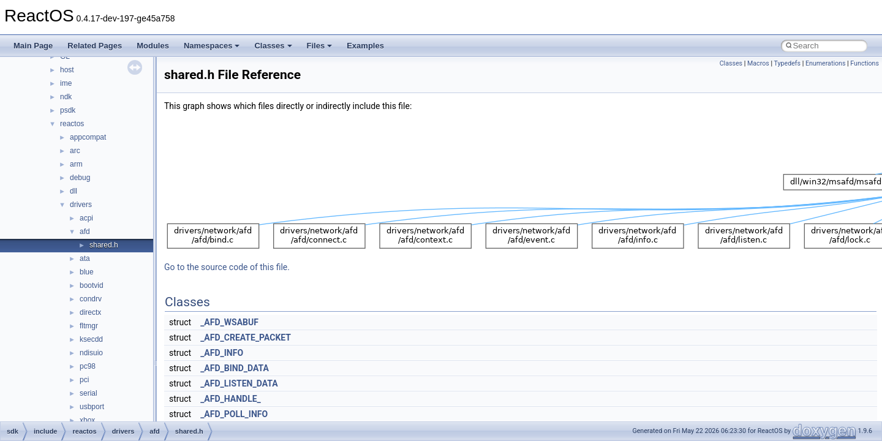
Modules (153, 45)
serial (88, 393)
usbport (92, 406)
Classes (273, 45)
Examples (365, 45)
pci (84, 379)
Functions (864, 63)
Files (320, 45)
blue (87, 272)
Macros (758, 63)
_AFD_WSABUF (229, 322)
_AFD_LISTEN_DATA (238, 383)
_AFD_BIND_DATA (234, 368)
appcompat (88, 137)
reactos (72, 123)
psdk (67, 110)
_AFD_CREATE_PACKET (245, 337)
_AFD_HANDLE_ (230, 399)
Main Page (33, 45)
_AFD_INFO (221, 353)
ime (66, 83)
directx (90, 312)
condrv (91, 299)
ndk (66, 96)
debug (80, 177)
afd (85, 231)
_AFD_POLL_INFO (234, 414)
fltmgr (89, 326)
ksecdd (91, 339)
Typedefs (787, 63)
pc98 (88, 366)
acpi (86, 218)
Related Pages (94, 45)
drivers (81, 204)
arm (76, 164)
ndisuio (91, 353)
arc (75, 150)
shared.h (103, 245)
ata (85, 258)
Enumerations (825, 63)
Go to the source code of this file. (227, 267)
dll (73, 191)
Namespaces (212, 45)
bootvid (92, 285)
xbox (87, 420)
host (67, 70)
